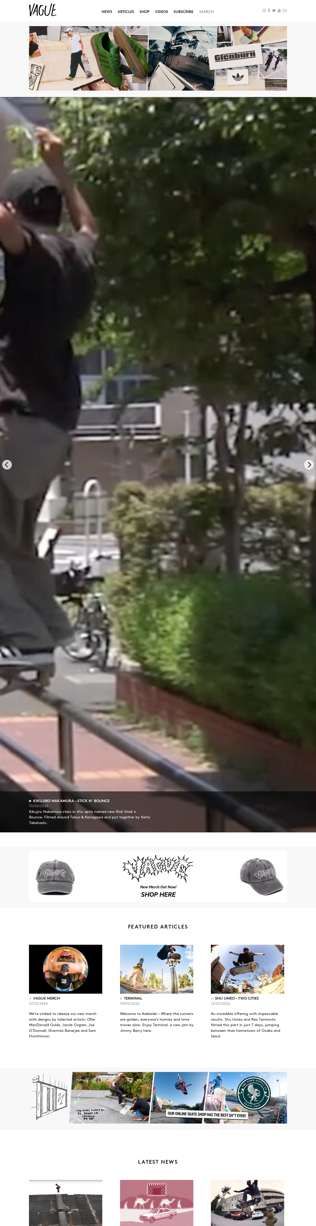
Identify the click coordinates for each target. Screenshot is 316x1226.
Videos (161, 11)
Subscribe (183, 11)
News (107, 11)
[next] (309, 465)
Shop (144, 11)
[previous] (7, 465)
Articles (126, 11)
